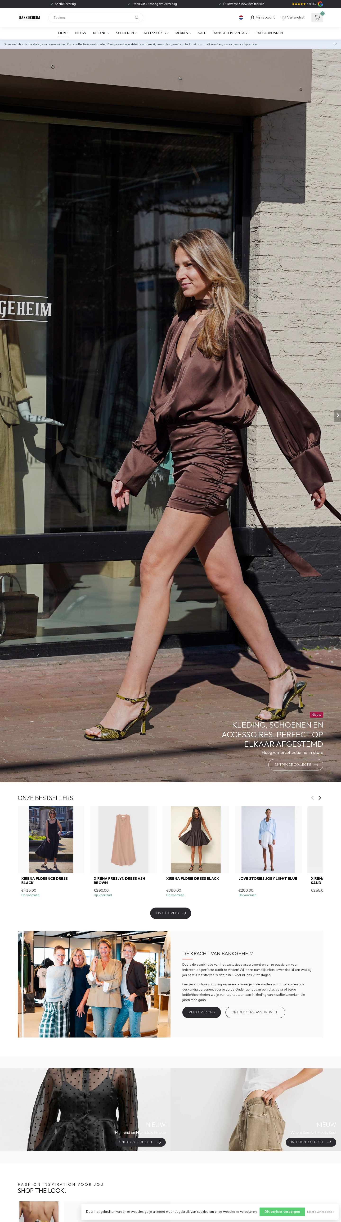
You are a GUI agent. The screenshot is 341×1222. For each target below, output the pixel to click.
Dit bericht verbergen (282, 1211)
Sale (202, 33)
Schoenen (125, 33)
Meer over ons (201, 1012)
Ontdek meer (171, 913)
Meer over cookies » (320, 1212)
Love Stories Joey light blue (267, 878)
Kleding (99, 33)
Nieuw (80, 33)
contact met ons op (193, 44)
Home (63, 33)
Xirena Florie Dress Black (192, 878)
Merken (181, 33)
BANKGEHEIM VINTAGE (231, 33)
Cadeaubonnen (269, 33)
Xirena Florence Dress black (44, 880)
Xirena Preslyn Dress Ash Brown (119, 880)
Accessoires (155, 33)
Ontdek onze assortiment (255, 1012)
